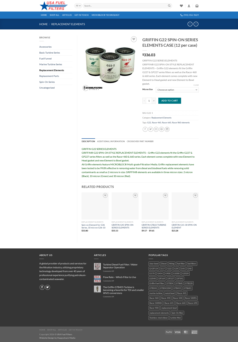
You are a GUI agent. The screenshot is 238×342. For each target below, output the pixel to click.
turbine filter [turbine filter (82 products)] (175, 318)
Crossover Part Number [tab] (140, 141)
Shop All (54, 15)
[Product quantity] (149, 101)
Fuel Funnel (45, 58)
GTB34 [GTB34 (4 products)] (170, 283)
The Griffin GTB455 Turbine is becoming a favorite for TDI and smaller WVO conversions (123, 290)
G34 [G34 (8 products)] (176, 268)
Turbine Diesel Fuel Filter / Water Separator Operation (120, 266)
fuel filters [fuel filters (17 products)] (192, 263)
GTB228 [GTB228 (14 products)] (189, 283)
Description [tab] (88, 141)
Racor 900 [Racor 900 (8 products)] (154, 308)
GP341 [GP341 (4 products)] (180, 278)
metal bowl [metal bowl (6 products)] (170, 293)
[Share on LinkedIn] (167, 129)
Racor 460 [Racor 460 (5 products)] (154, 298)
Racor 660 (166, 122)
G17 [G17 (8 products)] (163, 268)
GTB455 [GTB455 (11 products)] (177, 288)
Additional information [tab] (111, 141)
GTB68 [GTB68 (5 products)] (179, 283)
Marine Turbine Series (50, 64)
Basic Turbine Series (49, 52)
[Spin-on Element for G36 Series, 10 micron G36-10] (95, 205)
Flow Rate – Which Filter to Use (119, 277)
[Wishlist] (181, 5)
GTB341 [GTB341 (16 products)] (153, 288)
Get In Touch (82, 15)
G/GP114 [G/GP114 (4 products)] (154, 268)
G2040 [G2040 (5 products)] (153, 278)
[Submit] (169, 5)
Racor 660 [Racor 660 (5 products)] (180, 303)
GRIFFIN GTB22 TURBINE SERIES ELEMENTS (154, 226)
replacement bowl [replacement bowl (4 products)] (169, 308)
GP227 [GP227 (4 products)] (171, 278)
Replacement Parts (49, 75)
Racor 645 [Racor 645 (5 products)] (169, 303)
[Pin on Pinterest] (161, 129)
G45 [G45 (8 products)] (183, 268)
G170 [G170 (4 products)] (152, 273)
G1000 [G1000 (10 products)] (176, 273)
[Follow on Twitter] (47, 287)
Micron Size (147, 89)
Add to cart (169, 100)
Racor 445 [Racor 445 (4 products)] (181, 293)
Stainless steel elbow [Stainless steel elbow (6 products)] (159, 318)
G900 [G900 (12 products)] (167, 273)
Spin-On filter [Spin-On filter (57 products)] (177, 313)
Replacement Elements (68, 24)
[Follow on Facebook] (42, 287)
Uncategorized (47, 87)
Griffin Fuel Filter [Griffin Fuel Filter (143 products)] (157, 283)
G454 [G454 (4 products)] (160, 273)
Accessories (45, 46)
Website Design (46, 338)
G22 (149, 122)
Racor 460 (156, 122)
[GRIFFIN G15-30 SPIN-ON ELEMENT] (185, 205)
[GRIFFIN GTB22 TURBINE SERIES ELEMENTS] (155, 205)
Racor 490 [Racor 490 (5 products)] (165, 298)
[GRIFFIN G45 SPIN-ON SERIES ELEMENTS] (125, 205)
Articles (67, 15)
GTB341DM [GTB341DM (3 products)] (165, 288)
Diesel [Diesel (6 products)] (164, 263)
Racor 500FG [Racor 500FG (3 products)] (191, 298)
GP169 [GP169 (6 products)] (162, 278)
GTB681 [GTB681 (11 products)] (187, 288)
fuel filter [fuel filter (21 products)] (181, 263)
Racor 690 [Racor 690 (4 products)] (192, 303)
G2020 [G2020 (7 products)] (185, 273)
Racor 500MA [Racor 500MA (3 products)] (156, 303)
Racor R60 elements (181, 122)
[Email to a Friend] (156, 129)
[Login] (188, 5)
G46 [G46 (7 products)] (190, 268)
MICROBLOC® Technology (105, 15)
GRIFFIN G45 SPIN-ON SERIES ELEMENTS (122, 226)
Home (44, 15)
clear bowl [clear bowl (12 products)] (154, 263)
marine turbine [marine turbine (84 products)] (156, 293)
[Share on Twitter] (150, 129)
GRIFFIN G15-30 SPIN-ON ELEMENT (184, 226)
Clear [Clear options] (196, 85)
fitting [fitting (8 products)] (171, 263)
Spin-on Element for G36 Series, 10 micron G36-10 (93, 226)
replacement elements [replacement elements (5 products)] (159, 313)
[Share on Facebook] (145, 129)
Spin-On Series (47, 81)
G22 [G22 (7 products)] (170, 268)
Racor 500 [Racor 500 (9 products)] (177, 298)
